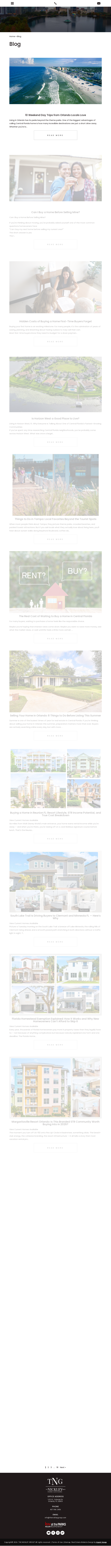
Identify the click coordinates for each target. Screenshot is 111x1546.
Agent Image (101, 1542)
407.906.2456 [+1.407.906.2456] (55, 1509)
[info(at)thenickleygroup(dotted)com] (98, 3)
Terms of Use (57, 1542)
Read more (55, 135)
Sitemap (67, 1542)
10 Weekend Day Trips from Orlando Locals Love (55, 115)
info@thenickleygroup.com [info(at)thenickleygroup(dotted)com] (55, 1518)
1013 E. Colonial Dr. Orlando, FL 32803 (55, 1500)
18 (57, 1467)
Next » (63, 1467)
